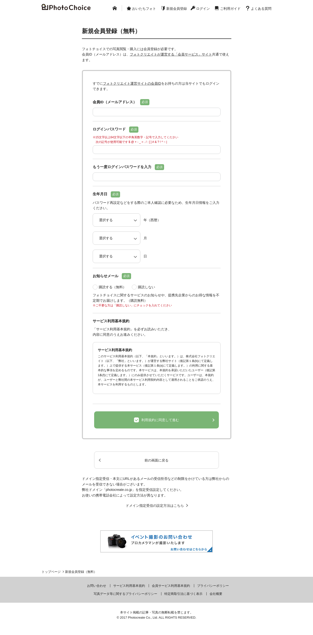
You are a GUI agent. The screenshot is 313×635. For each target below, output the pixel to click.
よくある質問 (261, 9)
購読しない (146, 287)
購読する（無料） (112, 287)
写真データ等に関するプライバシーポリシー (125, 594)
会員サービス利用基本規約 (171, 586)
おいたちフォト (144, 9)
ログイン (203, 9)
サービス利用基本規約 (129, 586)
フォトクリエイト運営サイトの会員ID (132, 83)
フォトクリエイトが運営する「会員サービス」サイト (171, 54)
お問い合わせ (96, 586)
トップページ (51, 572)
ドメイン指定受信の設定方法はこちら (155, 506)
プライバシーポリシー (213, 586)
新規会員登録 (176, 9)
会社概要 (216, 594)
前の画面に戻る (156, 460)
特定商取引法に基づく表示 (183, 594)
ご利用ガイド (230, 9)
